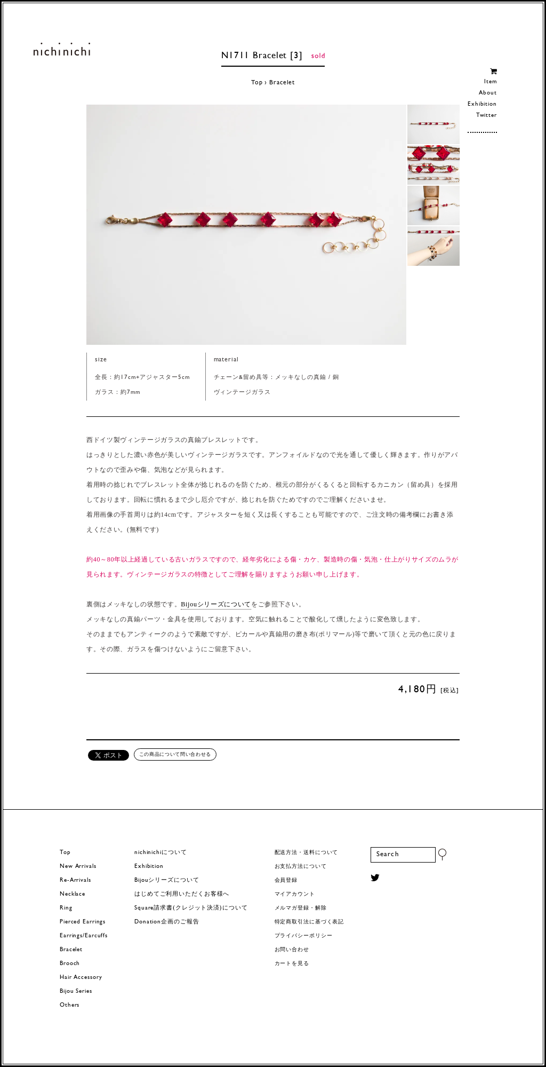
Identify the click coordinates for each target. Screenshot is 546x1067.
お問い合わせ (292, 949)
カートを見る (292, 963)
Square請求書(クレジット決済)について (190, 908)
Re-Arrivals (75, 880)
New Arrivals (78, 867)
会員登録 (286, 880)
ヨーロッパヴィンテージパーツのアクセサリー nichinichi (61, 49)
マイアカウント (295, 894)
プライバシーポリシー (304, 936)
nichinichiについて (160, 853)
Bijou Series (76, 991)
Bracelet (282, 83)
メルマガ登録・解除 (301, 908)
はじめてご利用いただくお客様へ (181, 894)
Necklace (72, 894)
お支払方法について (301, 866)
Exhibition (482, 104)
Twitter (486, 115)
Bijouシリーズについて (216, 604)
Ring (66, 908)
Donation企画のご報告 (166, 922)
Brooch (70, 964)
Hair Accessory (81, 978)
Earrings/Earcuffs (84, 936)
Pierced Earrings (83, 922)
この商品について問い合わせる (175, 754)
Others (69, 1005)
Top (257, 83)
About (487, 93)
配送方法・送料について (307, 852)
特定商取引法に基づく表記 (309, 922)
